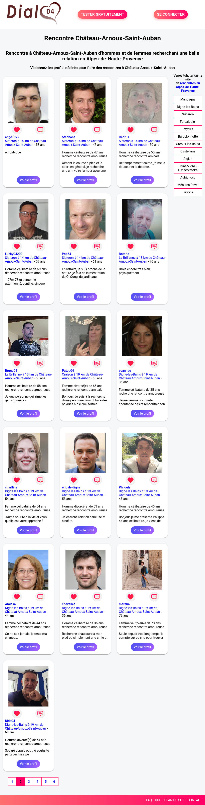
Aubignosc (188, 177)
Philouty (125, 487)
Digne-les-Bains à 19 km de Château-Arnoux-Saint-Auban (139, 376)
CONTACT (195, 800)
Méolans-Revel (188, 185)
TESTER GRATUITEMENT (102, 14)
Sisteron (188, 114)
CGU (158, 800)
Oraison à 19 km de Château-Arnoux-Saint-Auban (82, 376)
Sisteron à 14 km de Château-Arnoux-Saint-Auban (26, 143)
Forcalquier (188, 122)
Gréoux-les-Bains (188, 144)
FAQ (149, 800)
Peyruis (188, 129)
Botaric (124, 254)
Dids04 (10, 721)
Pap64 (66, 254)
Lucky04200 (13, 254)
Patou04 (68, 371)
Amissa (10, 604)
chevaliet (68, 604)
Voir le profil (28, 180)
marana (124, 604)
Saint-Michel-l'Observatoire (188, 168)
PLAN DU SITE (174, 800)
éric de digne (71, 487)
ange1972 (12, 137)
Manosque (187, 99)
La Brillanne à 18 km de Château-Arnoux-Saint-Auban (142, 259)
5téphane (68, 137)
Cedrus (124, 137)
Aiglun (187, 159)
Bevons (188, 192)
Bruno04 (11, 371)
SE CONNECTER (171, 14)
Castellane (187, 151)
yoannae (125, 371)
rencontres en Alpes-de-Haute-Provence (188, 87)
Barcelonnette (188, 136)
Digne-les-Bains (188, 107)
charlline (11, 487)
